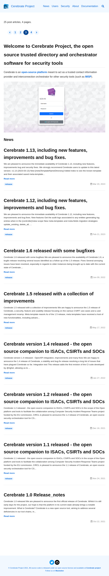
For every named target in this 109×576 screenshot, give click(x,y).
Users (55, 6)
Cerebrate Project (22, 6)
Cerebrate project (93, 568)
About (75, 6)
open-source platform (34, 72)
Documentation (89, 6)
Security (65, 6)
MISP (88, 76)
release (8, 185)
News (46, 6)
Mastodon (60, 571)
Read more (9, 179)
